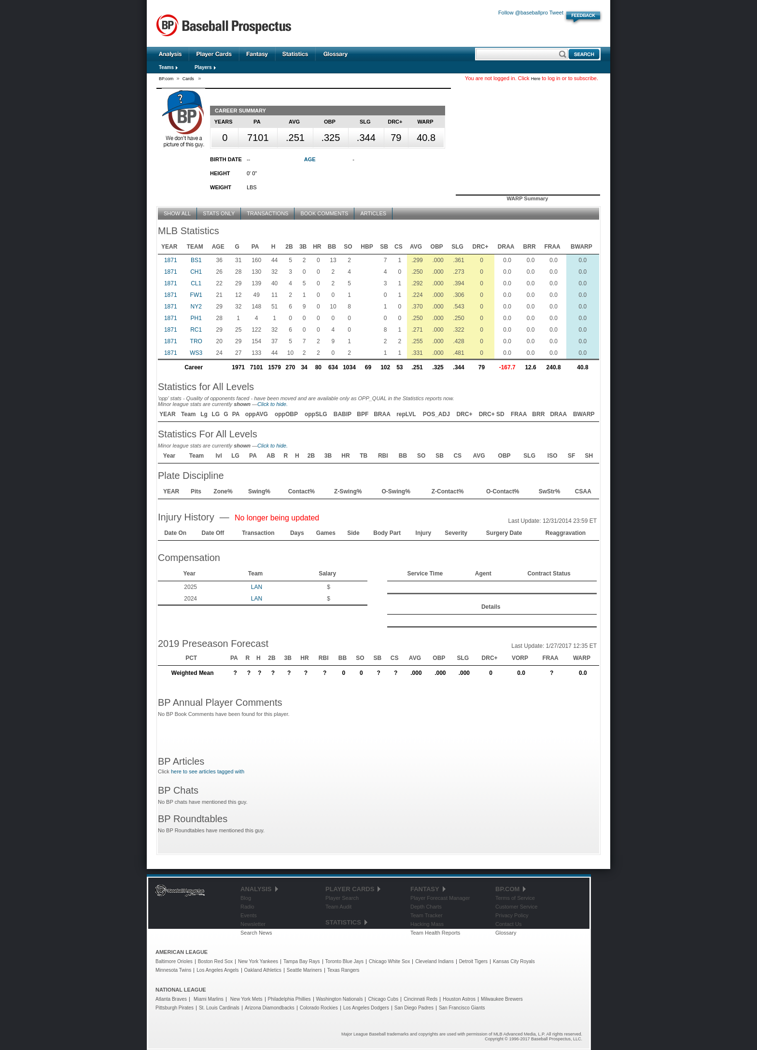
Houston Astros (459, 999)
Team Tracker (426, 915)
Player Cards (214, 54)
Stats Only (219, 213)
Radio (247, 907)
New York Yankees (258, 961)
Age (310, 159)
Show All (177, 213)
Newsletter (253, 924)
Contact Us (508, 924)
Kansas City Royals (514, 961)
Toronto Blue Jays (344, 961)
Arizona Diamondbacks (269, 1007)
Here (536, 78)
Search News (256, 933)
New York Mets (246, 999)
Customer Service (516, 907)
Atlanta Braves (171, 999)
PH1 (196, 318)
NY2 (196, 306)
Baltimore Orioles (174, 961)
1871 (170, 260)
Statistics (296, 54)
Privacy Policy (511, 915)
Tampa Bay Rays (301, 961)
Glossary (336, 54)
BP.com (166, 78)
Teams (166, 67)
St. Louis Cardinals (219, 1007)
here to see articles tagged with (207, 771)
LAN (256, 587)
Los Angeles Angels (217, 970)
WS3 (196, 353)
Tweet (556, 12)
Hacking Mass (427, 924)
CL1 (196, 283)
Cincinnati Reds (420, 999)
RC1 (196, 329)
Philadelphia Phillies (289, 999)
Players (203, 67)
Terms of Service (515, 898)
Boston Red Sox (215, 961)
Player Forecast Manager (440, 898)
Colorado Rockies (319, 1007)
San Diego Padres (414, 1007)
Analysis (170, 54)
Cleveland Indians (434, 961)
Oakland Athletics (262, 970)
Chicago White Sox (389, 961)
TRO (196, 341)
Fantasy (257, 54)
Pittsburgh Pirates (174, 1007)
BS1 (196, 260)
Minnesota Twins (173, 970)
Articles (373, 213)
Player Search (342, 898)
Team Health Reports (435, 933)
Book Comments (324, 213)
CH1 (196, 271)
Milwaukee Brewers (502, 999)
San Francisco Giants (462, 1007)
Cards (189, 78)
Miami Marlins (209, 999)
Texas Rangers (343, 970)
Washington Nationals (339, 999)
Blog (245, 898)
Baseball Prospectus (223, 26)
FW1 (196, 295)
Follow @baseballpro (523, 12)
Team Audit (338, 907)
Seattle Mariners (304, 970)
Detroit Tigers (473, 961)
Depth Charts (426, 907)
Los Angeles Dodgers (366, 1007)
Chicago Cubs (383, 999)
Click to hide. (272, 404)
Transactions (267, 213)
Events (248, 915)
